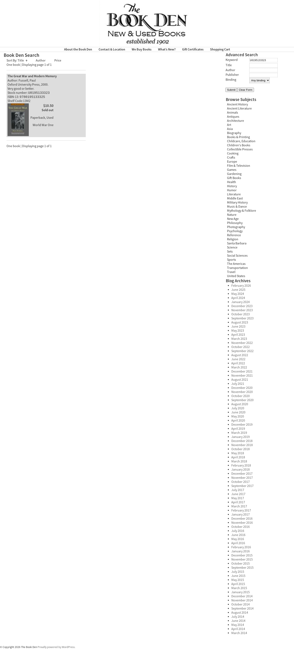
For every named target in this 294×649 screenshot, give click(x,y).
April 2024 (238, 298)
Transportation (237, 268)
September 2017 (242, 486)
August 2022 (239, 355)
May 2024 (237, 294)
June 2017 (238, 494)
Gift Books (234, 178)
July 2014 (237, 617)
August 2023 (239, 322)
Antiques (233, 117)
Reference (234, 235)
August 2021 (239, 380)
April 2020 (238, 420)
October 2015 (240, 564)
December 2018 (242, 441)
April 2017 (238, 502)
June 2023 (238, 326)
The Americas (236, 264)
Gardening (234, 174)
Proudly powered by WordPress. (56, 647)
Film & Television (238, 166)
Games (231, 170)
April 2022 (238, 363)
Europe (232, 162)
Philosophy (235, 223)
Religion (232, 239)
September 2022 (242, 351)
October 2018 (240, 449)
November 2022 (242, 343)
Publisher (232, 75)
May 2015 (237, 580)
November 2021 (242, 376)
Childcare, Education (241, 141)
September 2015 (242, 568)
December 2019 (242, 425)
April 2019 (238, 429)
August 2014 (239, 613)
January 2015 (240, 592)
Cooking (232, 153)
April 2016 (238, 543)
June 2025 (238, 290)
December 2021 (242, 371)
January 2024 (240, 302)
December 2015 (242, 555)
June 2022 (238, 359)
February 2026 (241, 286)
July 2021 (237, 384)
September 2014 (242, 608)
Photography (236, 227)
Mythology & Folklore (241, 211)
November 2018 (242, 445)
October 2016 (240, 527)
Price (57, 60)
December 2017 (242, 474)
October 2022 (240, 347)
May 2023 (237, 331)
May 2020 (237, 416)
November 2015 (242, 559)
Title (23, 60)
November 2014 (242, 600)
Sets (230, 252)
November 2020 (242, 392)
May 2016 (237, 539)
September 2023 (242, 318)
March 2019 (239, 433)
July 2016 (237, 531)
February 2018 (241, 465)
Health (231, 182)
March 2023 (239, 339)
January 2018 (240, 470)
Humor (232, 190)
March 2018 (239, 461)
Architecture (235, 121)
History (232, 186)
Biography (234, 133)
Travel (231, 272)
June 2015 (238, 576)
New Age (233, 219)
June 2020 (238, 412)
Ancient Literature (239, 108)
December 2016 (242, 519)
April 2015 (238, 584)
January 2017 (240, 514)
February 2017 (241, 510)
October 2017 (240, 482)
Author (41, 60)
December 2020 (242, 388)
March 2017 (239, 506)
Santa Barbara (236, 243)
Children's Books (238, 145)
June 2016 (238, 535)
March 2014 (239, 633)
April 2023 (238, 335)
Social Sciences (237, 256)
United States (236, 276)
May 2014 (237, 625)
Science (232, 247)
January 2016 (240, 551)
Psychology (235, 231)
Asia (230, 129)
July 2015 (237, 572)
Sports (231, 260)
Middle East (235, 198)
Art (229, 125)
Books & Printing (238, 137)
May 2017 (237, 498)
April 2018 (238, 457)
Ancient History (237, 104)
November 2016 (242, 523)
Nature (231, 215)
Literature (234, 194)
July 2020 (237, 408)
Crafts (231, 158)
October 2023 (240, 314)
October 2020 (240, 396)
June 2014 (238, 621)
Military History (237, 202)
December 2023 (242, 306)
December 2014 (242, 596)
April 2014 (238, 629)
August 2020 (239, 404)
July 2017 (237, 490)
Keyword (232, 60)
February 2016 (241, 547)
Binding (231, 80)
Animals (232, 113)
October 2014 (240, 604)
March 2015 (239, 588)
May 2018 (237, 453)
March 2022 (239, 367)
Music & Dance (237, 207)
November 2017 (242, 478)
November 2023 (242, 310)
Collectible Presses (240, 149)
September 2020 (242, 400)
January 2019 (240, 437)
